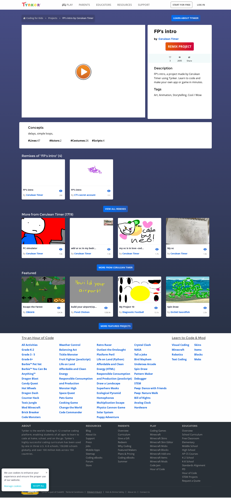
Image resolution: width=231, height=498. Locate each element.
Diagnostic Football (133, 312)
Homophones (105, 398)
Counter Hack (30, 398)
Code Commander (70, 412)
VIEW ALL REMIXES (115, 209)
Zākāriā (30, 312)
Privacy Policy (94, 492)
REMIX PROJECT (179, 46)
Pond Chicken (82, 312)
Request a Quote (191, 481)
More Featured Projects (116, 326)
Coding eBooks (94, 458)
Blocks (198, 355)
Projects (52, 18)
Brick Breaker (30, 412)
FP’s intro (28, 189)
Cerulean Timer (168, 38)
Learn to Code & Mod (188, 338)
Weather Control (69, 345)
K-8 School (188, 461)
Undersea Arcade (145, 364)
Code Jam (155, 465)
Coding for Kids (34, 18)
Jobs (88, 446)
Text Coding (179, 359)
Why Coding (124, 446)
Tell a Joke (140, 355)
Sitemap (90, 454)
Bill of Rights (142, 398)
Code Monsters (31, 417)
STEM (137, 383)
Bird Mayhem (142, 359)
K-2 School (188, 458)
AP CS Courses (190, 454)
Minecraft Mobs (158, 446)
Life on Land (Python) (110, 359)
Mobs (197, 359)
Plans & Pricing (126, 454)
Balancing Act (68, 350)
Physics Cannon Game (111, 408)
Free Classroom (190, 438)
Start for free (181, 4)
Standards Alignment (193, 465)
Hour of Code (157, 469)
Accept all (38, 486)
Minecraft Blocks (159, 450)
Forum (89, 461)
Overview (123, 431)
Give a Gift (123, 438)
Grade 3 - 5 (28, 355)
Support (90, 438)
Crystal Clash (142, 345)
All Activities (30, 345)
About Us (91, 435)
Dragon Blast (30, 379)
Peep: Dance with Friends (150, 388)
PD (183, 469)
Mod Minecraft (31, 408)
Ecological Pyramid (109, 393)
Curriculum (124, 435)
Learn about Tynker (185, 18)
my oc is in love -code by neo (132, 248)
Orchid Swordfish (180, 312)
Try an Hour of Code (38, 338)
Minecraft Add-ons (160, 454)
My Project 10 (126, 307)
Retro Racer (104, 345)
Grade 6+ (27, 359)
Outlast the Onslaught (111, 350)
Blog (88, 431)
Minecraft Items (158, 458)
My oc (170, 248)
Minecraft (178, 350)
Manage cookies (12, 486)
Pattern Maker (143, 374)
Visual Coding (180, 345)
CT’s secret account (84, 195)
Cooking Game (68, 403)
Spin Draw (173, 307)
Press (89, 442)
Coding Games (158, 431)
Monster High (68, 388)
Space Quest (67, 393)
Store (89, 465)
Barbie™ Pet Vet (32, 364)
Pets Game (66, 398)
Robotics (177, 355)
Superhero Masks (108, 388)
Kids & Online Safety (115, 492)
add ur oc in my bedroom (84, 248)
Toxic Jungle (29, 403)
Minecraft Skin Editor (161, 442)
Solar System (105, 412)
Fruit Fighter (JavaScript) (74, 359)
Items (197, 350)
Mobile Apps (93, 450)
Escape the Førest (33, 307)
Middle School (190, 446)
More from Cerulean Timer (116, 267)
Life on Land (67, 364)
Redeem (122, 442)
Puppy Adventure (108, 417)
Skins (197, 345)
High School (188, 450)
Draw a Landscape (108, 383)
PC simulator (30, 248)
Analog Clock (142, 403)
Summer (122, 461)
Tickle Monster (68, 355)
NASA (137, 350)
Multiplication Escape (110, 403)
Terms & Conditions (74, 492)
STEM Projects (190, 477)
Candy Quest (30, 383)
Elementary (188, 442)
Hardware (140, 408)
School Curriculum (192, 435)
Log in (201, 4)
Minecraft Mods (158, 461)
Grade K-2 (28, 350)
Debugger (140, 379)
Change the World (70, 408)
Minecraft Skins (158, 438)
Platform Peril (106, 355)
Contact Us (145, 492)
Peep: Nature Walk (146, 393)
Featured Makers (127, 450)
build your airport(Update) (84, 307)
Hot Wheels (29, 388)
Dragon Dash (30, 393)
